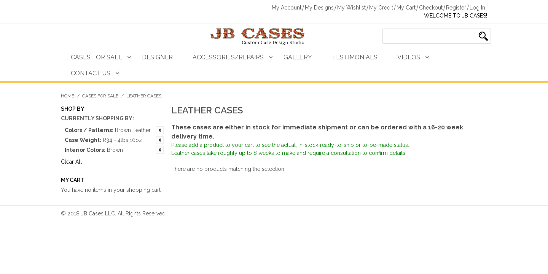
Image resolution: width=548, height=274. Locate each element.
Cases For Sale (96, 57)
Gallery (298, 57)
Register (456, 8)
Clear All (71, 162)
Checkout (431, 8)
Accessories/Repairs (228, 57)
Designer (157, 57)
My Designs (319, 8)
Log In (477, 8)
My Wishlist (351, 8)
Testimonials (355, 57)
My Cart (406, 8)
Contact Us (90, 73)
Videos (408, 57)
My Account (286, 8)
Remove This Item (160, 130)
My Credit (381, 8)
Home (67, 96)
